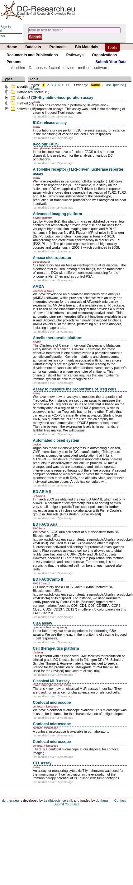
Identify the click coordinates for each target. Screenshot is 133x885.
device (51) (22, 97)
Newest (34, 88)
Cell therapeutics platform (56, 648)
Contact (120, 800)
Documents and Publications (32, 55)
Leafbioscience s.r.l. (58, 800)
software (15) (23, 108)
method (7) (22, 103)
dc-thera (102, 800)
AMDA (38, 286)
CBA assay (42, 623)
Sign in (6, 27)
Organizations (104, 55)
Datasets (33, 47)
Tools (112, 47)
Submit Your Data (110, 62)
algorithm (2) (23, 86)
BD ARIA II (42, 492)
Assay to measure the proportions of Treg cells (74, 389)
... (64, 328)
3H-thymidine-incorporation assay (63, 97)
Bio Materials (86, 47)
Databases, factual (44, 68)
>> (67, 85)
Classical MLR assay (51, 681)
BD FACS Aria (45, 524)
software (101, 68)
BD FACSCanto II (48, 579)
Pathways (74, 55)
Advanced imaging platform (57, 214)
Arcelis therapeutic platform (57, 338)
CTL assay (42, 763)
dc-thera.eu (10, 800)
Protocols (57, 47)
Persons (14, 62)
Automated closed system (56, 440)
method (84, 68)
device (69, 68)
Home (12, 47)
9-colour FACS (46, 144)
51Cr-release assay (50, 123)
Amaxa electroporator (52, 258)
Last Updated (114, 85)
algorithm (17, 68)
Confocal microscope (52, 702)
